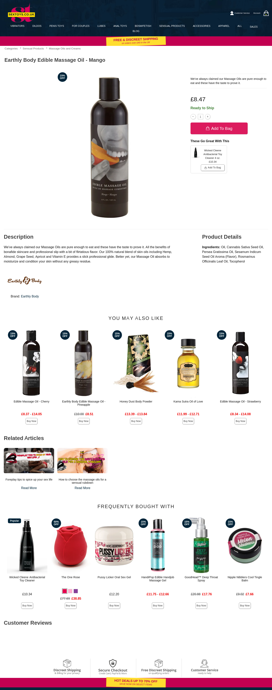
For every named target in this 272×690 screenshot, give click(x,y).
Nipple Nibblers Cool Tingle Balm (245, 578)
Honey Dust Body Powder (136, 401)
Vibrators (17, 25)
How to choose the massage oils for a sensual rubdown (82, 481)
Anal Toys (120, 25)
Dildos (36, 25)
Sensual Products (172, 25)
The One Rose (70, 577)
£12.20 (114, 594)
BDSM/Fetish (143, 25)
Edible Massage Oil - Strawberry (240, 401)
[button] (64, 591)
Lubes (101, 25)
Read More (29, 488)
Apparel (223, 25)
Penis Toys (56, 25)
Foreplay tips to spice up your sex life (29, 479)
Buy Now (31, 421)
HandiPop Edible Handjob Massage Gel (157, 578)
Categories (11, 48)
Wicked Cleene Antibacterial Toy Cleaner (27, 578)
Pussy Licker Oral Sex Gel (114, 577)
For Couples (80, 25)
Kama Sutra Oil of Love (188, 401)
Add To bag (219, 128)
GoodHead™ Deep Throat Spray (201, 578)
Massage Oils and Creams (65, 48)
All (240, 25)
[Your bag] (266, 13)
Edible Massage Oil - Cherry (31, 401)
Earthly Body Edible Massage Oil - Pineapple (83, 403)
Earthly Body (30, 296)
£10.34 (27, 594)
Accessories (202, 25)
